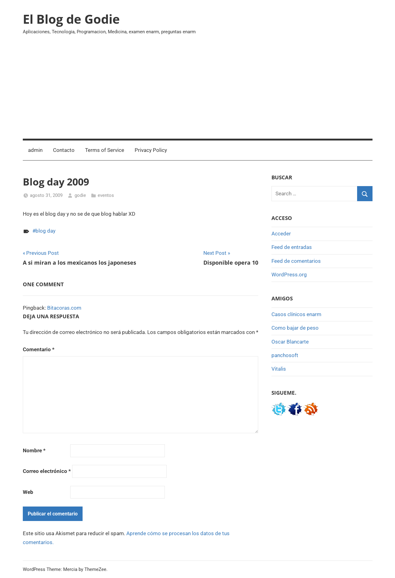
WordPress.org (289, 274)
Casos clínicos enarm (296, 314)
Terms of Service (104, 150)
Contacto (64, 150)
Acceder (281, 233)
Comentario (39, 349)
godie (80, 195)
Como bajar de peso (295, 328)
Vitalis (278, 369)
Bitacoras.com (64, 308)
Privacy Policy (151, 150)
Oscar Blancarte (290, 342)
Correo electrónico (47, 471)
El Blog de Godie (71, 18)
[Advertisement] (198, 92)
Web (28, 492)
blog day (45, 231)
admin (35, 150)
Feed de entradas (291, 247)
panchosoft (284, 355)
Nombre (34, 450)
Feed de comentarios (296, 261)
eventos (106, 195)
